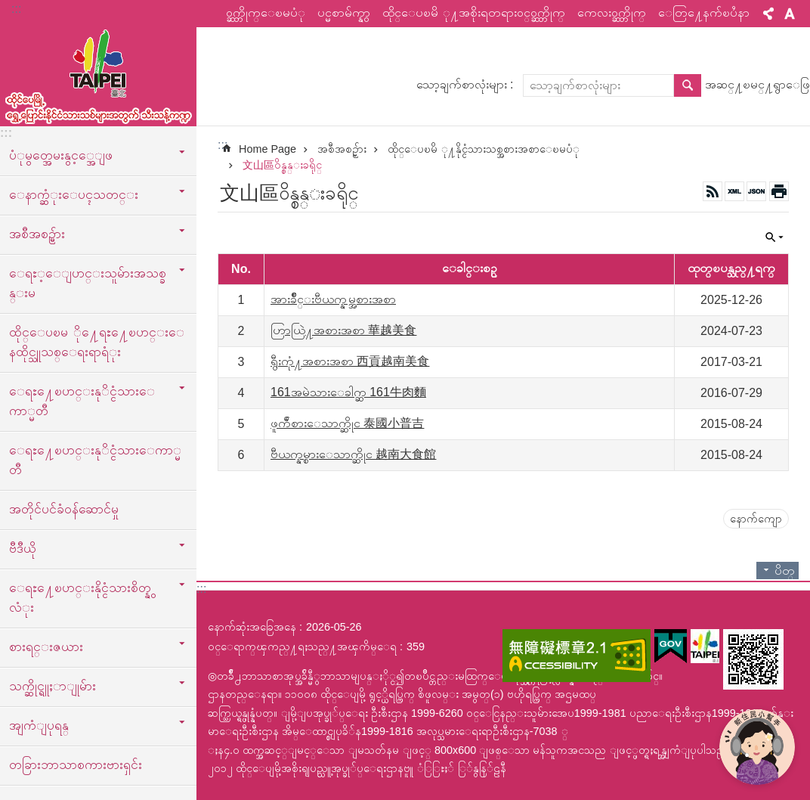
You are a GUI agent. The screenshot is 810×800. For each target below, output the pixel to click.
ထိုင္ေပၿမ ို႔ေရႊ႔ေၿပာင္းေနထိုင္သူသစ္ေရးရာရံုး (96, 341)
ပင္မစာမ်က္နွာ (343, 12)
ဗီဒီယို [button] (22, 548)
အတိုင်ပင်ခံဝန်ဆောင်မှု (64, 508)
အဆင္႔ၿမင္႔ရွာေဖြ (757, 84)
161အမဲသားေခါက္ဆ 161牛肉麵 (348, 392)
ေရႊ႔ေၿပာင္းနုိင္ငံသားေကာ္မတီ (95, 459)
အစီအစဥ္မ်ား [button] (37, 233)
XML (734, 191)
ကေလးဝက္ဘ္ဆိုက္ (611, 12)
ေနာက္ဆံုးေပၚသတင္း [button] (73, 194)
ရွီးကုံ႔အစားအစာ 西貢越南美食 (350, 361)
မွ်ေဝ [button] (768, 14)
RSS (712, 191)
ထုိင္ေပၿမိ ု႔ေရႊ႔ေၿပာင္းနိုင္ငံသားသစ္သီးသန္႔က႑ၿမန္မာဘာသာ (98, 73)
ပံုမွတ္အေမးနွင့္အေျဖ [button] (61, 155)
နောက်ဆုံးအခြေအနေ (252, 627)
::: (16, 8)
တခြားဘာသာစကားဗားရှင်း (75, 764)
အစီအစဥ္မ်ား (341, 149)
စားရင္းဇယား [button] (46, 646)
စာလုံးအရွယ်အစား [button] (790, 14)
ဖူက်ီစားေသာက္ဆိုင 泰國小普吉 (347, 423)
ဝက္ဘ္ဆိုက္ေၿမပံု (265, 12)
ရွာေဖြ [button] (687, 85)
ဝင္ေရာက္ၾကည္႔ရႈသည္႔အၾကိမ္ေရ (302, 646)
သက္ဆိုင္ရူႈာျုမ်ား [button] (52, 685)
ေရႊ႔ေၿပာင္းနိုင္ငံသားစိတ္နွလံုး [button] (80, 597)
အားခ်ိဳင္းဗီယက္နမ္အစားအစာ (333, 299)
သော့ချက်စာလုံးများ (461, 84)
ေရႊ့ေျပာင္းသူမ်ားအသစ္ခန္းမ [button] (87, 282)
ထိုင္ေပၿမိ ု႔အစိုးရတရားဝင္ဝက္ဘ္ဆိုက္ (473, 12)
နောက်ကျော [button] (756, 519)
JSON (756, 191)
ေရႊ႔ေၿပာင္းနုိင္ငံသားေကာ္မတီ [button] (82, 400)
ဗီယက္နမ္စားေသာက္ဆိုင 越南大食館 (353, 454)
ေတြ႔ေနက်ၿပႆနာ (704, 12)
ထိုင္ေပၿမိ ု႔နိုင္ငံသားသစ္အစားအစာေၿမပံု (484, 149)
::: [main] (222, 144)
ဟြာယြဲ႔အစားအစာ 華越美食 (343, 330)
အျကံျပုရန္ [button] (39, 725)
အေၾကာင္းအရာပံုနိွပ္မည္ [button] (779, 191)
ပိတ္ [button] (774, 237)
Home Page (267, 149)
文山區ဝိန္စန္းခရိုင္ (282, 165)
